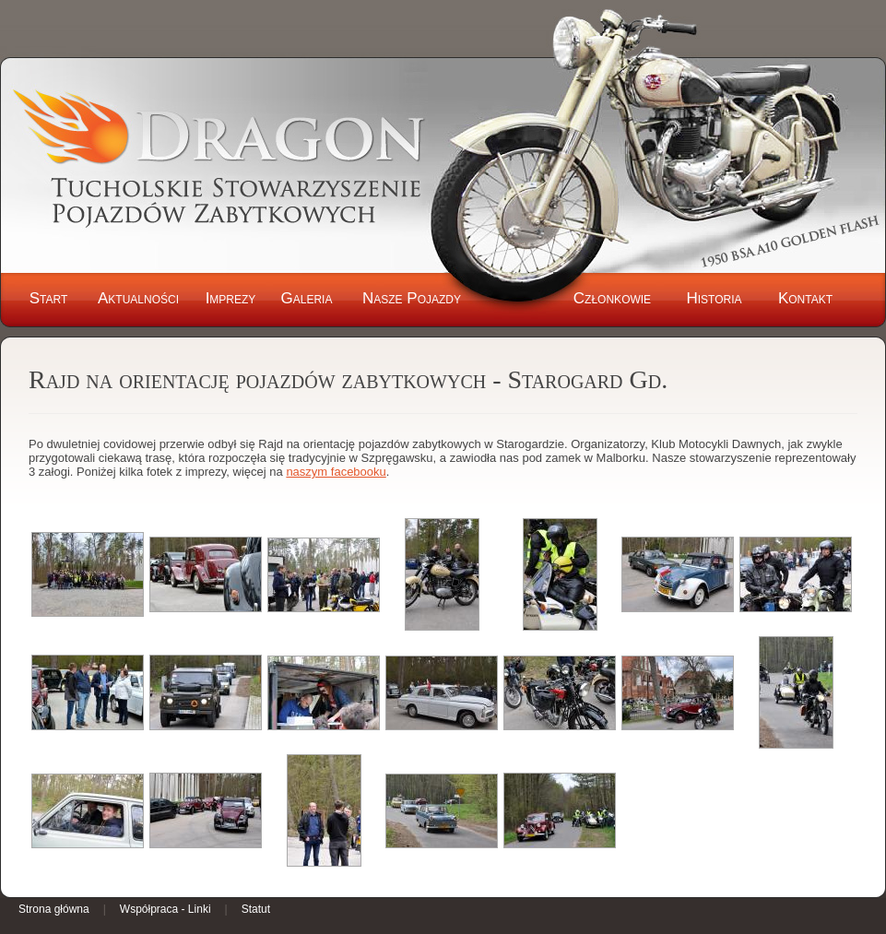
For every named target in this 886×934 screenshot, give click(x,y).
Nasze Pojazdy (411, 298)
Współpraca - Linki (165, 909)
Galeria (307, 298)
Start (49, 298)
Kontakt (805, 298)
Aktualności (138, 298)
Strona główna (53, 909)
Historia (713, 298)
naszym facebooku (335, 472)
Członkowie (612, 298)
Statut (256, 909)
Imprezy (231, 298)
